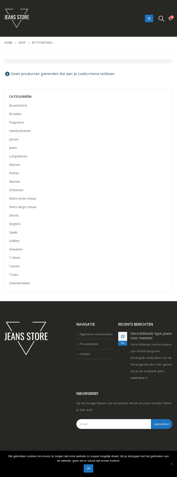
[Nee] (171, 464)
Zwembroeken (19, 283)
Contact (85, 354)
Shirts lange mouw (22, 207)
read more (138, 378)
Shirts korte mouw (22, 198)
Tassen (14, 266)
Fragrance (16, 122)
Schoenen (16, 190)
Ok (88, 468)
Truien (13, 274)
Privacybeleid (89, 344)
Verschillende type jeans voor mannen (151, 335)
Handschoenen (20, 131)
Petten (14, 173)
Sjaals (13, 232)
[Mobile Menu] (149, 18)
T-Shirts (14, 258)
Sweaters (16, 249)
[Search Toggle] (161, 18)
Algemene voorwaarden (96, 334)
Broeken (15, 114)
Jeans (13, 148)
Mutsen (14, 164)
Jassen (13, 139)
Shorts (14, 215)
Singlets (15, 224)
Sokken (14, 241)
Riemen (14, 181)
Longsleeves (18, 156)
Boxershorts (18, 105)
